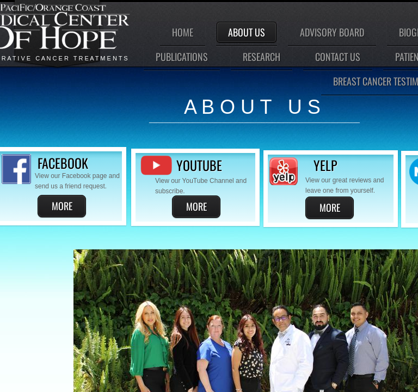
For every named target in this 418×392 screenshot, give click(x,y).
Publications (182, 57)
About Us (246, 32)
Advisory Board (332, 32)
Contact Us (337, 57)
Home (182, 32)
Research (261, 57)
